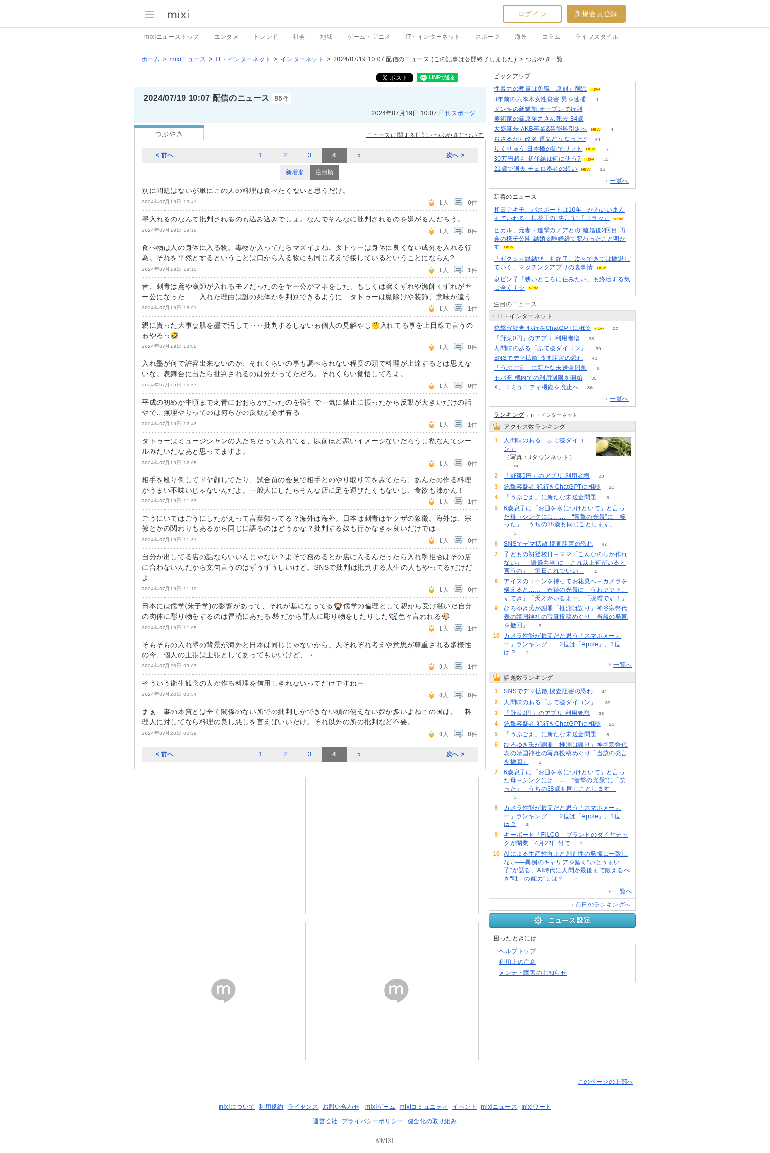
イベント (464, 1106)
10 (605, 159)
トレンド (265, 36)
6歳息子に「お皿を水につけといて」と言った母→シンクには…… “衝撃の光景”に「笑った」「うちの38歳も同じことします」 (565, 516)
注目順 (324, 172)
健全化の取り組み (432, 1121)
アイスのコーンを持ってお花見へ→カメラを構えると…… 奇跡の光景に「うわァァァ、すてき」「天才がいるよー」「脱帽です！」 (566, 590)
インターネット (302, 59)
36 (590, 387)
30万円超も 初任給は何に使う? (537, 158)
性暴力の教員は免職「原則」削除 (540, 88)
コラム (551, 36)
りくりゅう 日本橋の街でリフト (538, 148)
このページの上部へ (605, 1081)
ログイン (532, 14)
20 (615, 328)
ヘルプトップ (517, 951)
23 (591, 338)
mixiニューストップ (171, 36)
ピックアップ (512, 76)
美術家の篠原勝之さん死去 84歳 (538, 118)
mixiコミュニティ (424, 1106)
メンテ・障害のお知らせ (533, 972)
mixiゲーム (380, 1106)
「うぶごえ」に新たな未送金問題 (540, 367)
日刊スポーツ (457, 113)
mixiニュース (187, 59)
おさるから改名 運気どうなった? (540, 139)
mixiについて (237, 1106)
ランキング (509, 415)
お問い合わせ (341, 1106)
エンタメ (226, 36)
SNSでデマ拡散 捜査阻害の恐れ (538, 358)
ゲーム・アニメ (368, 36)
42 (594, 358)
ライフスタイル (596, 36)
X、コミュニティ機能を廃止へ (536, 387)
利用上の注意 (517, 962)
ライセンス (303, 1106)
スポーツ (487, 36)
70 (595, 119)
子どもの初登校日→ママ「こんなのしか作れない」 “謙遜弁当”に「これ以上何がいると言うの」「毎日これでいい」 (566, 563)
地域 (326, 36)
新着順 (295, 172)
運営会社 (325, 1121)
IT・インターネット (433, 36)
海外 (521, 36)
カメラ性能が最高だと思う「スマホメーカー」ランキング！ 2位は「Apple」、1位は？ (562, 644)
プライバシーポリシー (373, 1121)
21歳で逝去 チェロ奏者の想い (536, 168)
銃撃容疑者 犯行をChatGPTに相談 (542, 328)
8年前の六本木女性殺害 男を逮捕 (540, 99)
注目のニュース (515, 304)
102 (594, 109)
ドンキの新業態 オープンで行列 (538, 109)
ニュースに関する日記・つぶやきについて (425, 135)
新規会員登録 (596, 14)
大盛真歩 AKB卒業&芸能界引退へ (540, 128)
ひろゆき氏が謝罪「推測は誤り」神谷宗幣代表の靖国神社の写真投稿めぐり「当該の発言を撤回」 (566, 617)
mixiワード (536, 1106)
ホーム (150, 59)
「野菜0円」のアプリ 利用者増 (537, 338)
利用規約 (271, 1106)
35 (594, 378)
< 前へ (165, 155)
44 (597, 139)
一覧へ (619, 180)
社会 (299, 36)
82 (611, 89)
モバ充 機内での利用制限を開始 (538, 377)
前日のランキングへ (603, 904)
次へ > (455, 155)
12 (602, 169)
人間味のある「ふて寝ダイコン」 (540, 348)
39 (598, 348)
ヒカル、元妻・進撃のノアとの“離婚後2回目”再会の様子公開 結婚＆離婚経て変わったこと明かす (560, 238)
